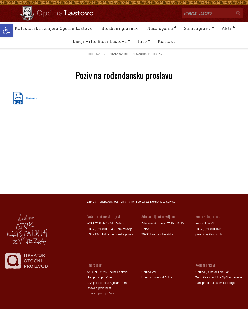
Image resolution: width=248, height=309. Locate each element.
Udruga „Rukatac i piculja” (212, 272)
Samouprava (197, 28)
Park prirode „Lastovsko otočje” (215, 283)
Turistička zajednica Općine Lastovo (218, 277)
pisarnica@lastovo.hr (209, 234)
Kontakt (166, 41)
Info (142, 41)
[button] (6, 30)
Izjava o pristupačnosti (101, 293)
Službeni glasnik (120, 28)
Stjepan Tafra (118, 283)
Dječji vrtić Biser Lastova (100, 41)
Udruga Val (148, 272)
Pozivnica (31, 98)
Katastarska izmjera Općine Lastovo (54, 28)
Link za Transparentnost (102, 201)
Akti (227, 28)
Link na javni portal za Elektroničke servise (148, 201)
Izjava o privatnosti (99, 288)
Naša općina (160, 28)
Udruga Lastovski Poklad (157, 277)
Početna (93, 54)
